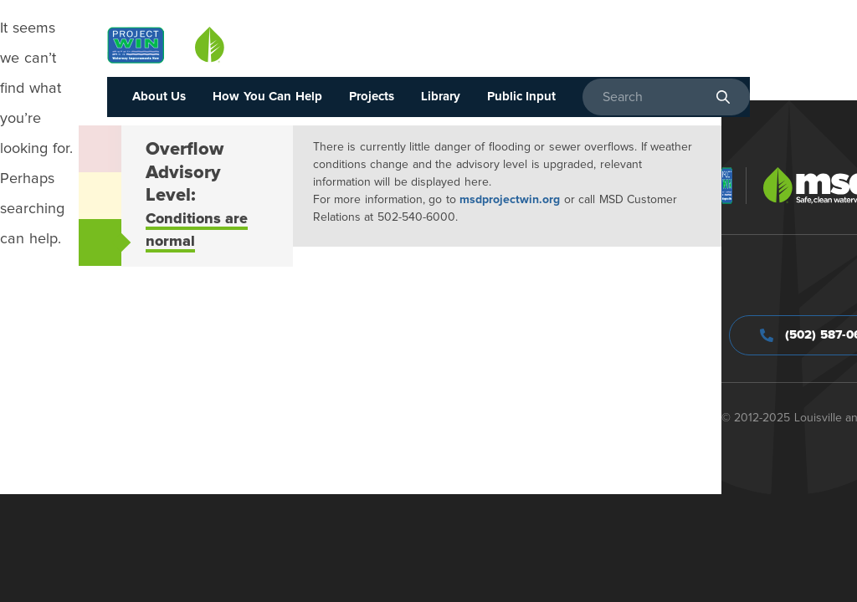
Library (440, 96)
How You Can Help (267, 96)
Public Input (522, 96)
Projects (371, 96)
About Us (159, 96)
